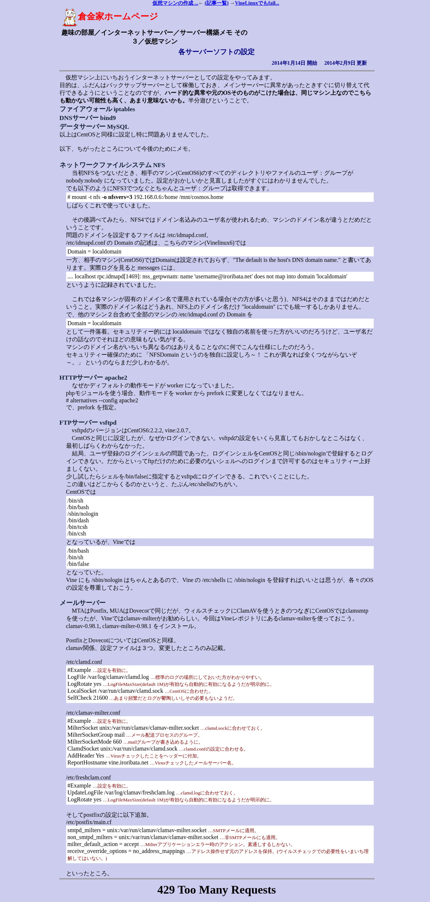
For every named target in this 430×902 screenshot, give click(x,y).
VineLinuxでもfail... (257, 3)
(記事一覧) (216, 3)
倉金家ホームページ (110, 16)
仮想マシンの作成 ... (175, 3)
